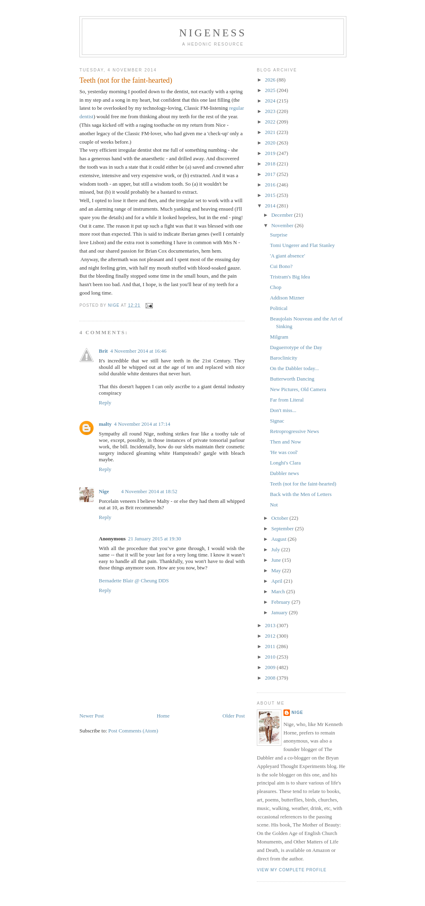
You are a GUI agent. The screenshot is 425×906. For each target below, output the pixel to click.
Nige (104, 491)
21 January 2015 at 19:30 (154, 539)
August (279, 539)
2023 (271, 111)
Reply (105, 403)
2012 (271, 636)
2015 (271, 195)
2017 (271, 174)
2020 (271, 143)
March (278, 591)
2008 (271, 678)
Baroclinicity (283, 358)
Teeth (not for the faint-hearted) (303, 484)
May (276, 570)
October (280, 518)
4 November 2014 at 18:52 (149, 491)
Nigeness (212, 33)
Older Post (234, 716)
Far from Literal (287, 400)
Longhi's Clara (285, 463)
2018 (271, 164)
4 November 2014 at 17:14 (142, 424)
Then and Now (285, 442)
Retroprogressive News (294, 431)
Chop (275, 287)
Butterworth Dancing (292, 379)
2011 (271, 646)
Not (274, 505)
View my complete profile (292, 870)
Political (278, 308)
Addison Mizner (287, 298)
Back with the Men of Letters (300, 494)
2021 (271, 132)
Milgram (279, 337)
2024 (271, 101)
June (276, 560)
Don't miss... (283, 410)
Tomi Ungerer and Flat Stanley (302, 245)
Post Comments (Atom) (133, 731)
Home (163, 716)
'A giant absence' (287, 256)
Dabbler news (284, 473)
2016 (271, 185)
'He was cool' (284, 452)
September (283, 528)
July (276, 549)
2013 (271, 625)
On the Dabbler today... (294, 368)
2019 (271, 153)
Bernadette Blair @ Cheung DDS (134, 580)
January (280, 612)
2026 (271, 80)
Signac (277, 421)
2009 (271, 667)
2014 (271, 206)
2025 (271, 90)
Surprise (278, 235)
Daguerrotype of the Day (296, 347)
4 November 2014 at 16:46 (138, 351)
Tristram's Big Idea (290, 277)
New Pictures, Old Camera (298, 389)
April (277, 581)
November (283, 225)
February (281, 602)
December (282, 215)
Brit (103, 351)
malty (105, 424)
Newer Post (91, 716)
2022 (271, 122)
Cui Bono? (281, 266)
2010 (271, 657)
